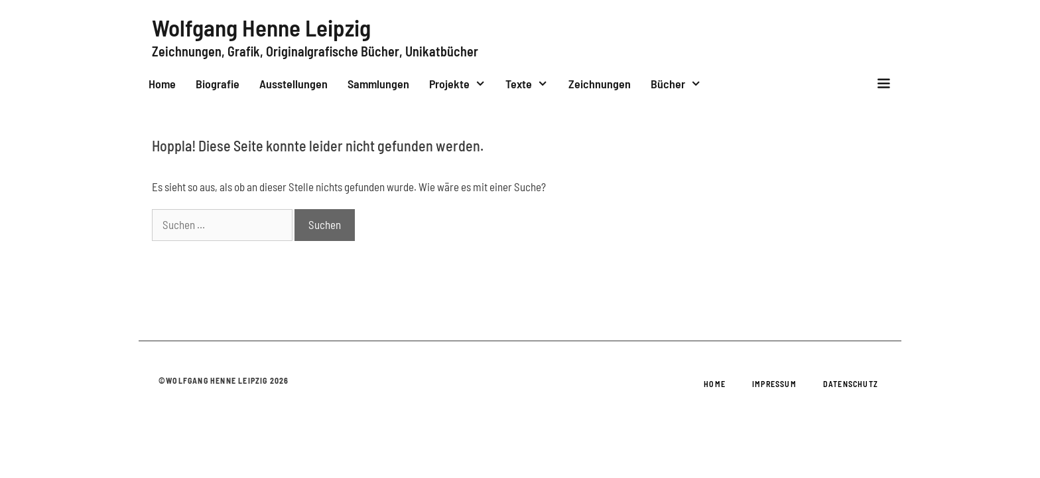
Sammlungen (378, 83)
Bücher (681, 83)
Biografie (217, 83)
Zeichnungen (599, 83)
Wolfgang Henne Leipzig (261, 27)
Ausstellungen (293, 83)
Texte (531, 83)
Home (162, 83)
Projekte (462, 83)
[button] (883, 83)
